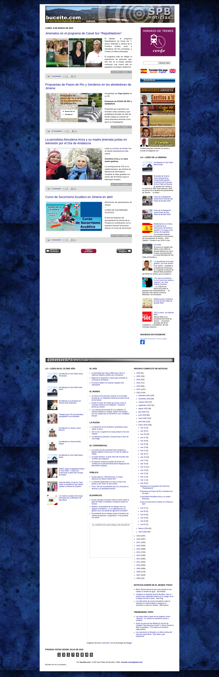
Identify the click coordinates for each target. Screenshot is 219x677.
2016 (138, 546)
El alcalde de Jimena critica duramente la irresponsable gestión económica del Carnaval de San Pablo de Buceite (163, 180)
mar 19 (143, 457)
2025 (138, 376)
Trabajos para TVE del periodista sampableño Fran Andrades (71, 415)
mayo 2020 (142, 418)
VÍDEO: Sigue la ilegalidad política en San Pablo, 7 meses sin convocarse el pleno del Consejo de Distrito (71, 472)
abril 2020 (142, 422)
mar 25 (143, 444)
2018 (138, 539)
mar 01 (143, 524)
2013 (138, 555)
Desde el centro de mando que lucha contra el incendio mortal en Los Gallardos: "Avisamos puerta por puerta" (109, 405)
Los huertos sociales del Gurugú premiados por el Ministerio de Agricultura (71, 498)
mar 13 (143, 473)
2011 (138, 562)
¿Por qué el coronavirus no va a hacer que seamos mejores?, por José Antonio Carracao (163, 281)
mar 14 (143, 470)
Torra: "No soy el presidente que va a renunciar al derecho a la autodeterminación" (110, 487)
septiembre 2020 (144, 405)
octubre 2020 (143, 402)
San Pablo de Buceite (147, 339)
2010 (138, 565)
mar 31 (143, 428)
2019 (138, 536)
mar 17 (143, 460)
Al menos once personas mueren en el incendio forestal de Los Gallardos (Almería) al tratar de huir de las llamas (110, 398)
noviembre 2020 (144, 399)
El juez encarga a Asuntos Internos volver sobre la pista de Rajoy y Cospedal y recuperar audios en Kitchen (110, 502)
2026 (138, 373)
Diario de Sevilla (121, 148)
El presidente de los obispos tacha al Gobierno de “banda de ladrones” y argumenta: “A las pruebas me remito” (110, 516)
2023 (138, 383)
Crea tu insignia (161, 339)
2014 (138, 552)
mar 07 (143, 508)
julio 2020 (142, 412)
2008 (138, 572)
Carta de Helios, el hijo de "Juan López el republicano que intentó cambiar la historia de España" (71, 484)
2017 (138, 542)
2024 (138, 380)
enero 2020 (142, 532)
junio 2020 (142, 415)
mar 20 (143, 454)
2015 (138, 549)
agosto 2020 (143, 408)
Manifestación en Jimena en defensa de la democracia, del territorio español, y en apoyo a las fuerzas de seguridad (163, 228)
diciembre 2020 (144, 396)
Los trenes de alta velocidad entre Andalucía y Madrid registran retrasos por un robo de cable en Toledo (110, 452)
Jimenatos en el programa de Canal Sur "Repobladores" (83, 33)
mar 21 (143, 451)
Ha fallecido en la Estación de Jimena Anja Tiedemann (70, 402)
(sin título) (157, 245)
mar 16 (143, 464)
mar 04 (143, 515)
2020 (138, 393)
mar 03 (143, 518)
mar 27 (143, 438)
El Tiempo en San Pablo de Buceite (111, 525)
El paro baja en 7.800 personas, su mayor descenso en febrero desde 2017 (107, 478)
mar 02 (143, 521)
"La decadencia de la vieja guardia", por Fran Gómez (163, 262)
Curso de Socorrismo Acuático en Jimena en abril (79, 197)
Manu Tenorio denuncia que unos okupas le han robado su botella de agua (154, 590)
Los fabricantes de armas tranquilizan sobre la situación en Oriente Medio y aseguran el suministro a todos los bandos (153, 603)
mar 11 (143, 480)
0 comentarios (56, 76)
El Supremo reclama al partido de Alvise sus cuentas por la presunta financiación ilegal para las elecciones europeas (110, 464)
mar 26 (143, 441)
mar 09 (143, 483)
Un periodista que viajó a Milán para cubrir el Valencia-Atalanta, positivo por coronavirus (108, 374)
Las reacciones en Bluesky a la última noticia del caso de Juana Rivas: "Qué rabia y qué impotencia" (154, 634)
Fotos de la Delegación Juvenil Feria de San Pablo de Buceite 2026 (162, 212)
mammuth (105, 643)
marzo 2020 (143, 425)
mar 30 (143, 431)
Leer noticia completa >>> (121, 72)
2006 (138, 578)
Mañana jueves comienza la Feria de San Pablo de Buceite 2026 (163, 301)
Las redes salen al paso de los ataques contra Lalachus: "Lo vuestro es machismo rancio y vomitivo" (153, 619)
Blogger (129, 643)
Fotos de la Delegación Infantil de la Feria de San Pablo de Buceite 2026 (163, 199)
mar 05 (143, 511)
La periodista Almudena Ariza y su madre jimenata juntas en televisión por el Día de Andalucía (86, 141)
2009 (138, 568)
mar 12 (143, 477)
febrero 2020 (143, 528)
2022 (138, 386)
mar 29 (143, 434)
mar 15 (143, 467)
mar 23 (143, 447)
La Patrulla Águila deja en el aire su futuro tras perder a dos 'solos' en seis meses (109, 483)
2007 (138, 575)
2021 (138, 389)
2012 (138, 559)
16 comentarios (57, 131)
